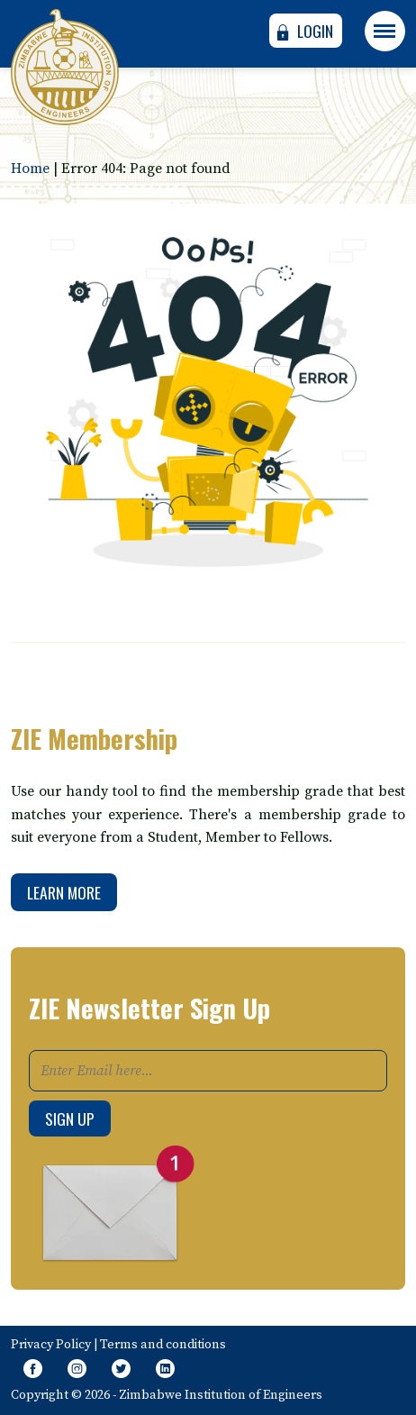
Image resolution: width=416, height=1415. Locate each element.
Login (303, 30)
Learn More (64, 892)
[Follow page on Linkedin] (165, 1370)
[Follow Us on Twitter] (121, 1370)
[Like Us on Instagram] (77, 1370)
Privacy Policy (51, 1345)
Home (30, 169)
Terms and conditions (163, 1345)
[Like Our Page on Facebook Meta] (33, 1370)
